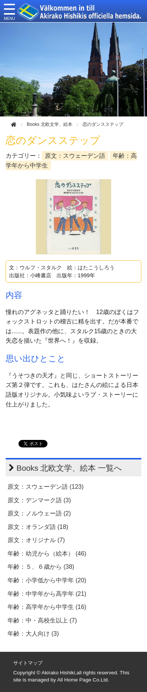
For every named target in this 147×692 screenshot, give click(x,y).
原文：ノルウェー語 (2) (39, 513)
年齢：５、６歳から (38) (41, 567)
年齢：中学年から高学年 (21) (47, 594)
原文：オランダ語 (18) (38, 527)
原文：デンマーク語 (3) (39, 500)
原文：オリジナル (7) (36, 540)
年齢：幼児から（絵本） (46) (47, 553)
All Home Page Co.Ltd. (83, 680)
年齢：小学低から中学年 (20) (47, 580)
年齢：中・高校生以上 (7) (42, 620)
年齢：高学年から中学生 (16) (47, 607)
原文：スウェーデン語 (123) (46, 486)
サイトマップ (28, 663)
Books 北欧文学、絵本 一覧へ (69, 468)
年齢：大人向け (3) (33, 633)
